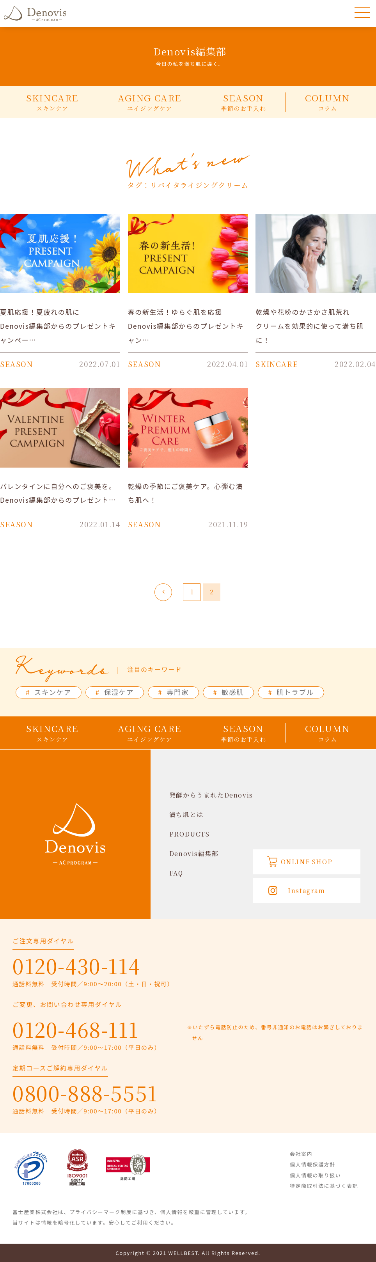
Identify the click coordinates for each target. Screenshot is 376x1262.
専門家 (173, 692)
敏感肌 (228, 692)
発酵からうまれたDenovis (211, 795)
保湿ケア (115, 692)
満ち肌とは (186, 814)
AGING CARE (150, 101)
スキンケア (48, 692)
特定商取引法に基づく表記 (324, 1185)
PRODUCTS (189, 834)
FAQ (176, 873)
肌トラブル (291, 692)
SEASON (243, 101)
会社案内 (301, 1153)
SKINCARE (52, 101)
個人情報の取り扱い (315, 1175)
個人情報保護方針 (312, 1164)
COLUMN (327, 101)
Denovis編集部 (194, 853)
